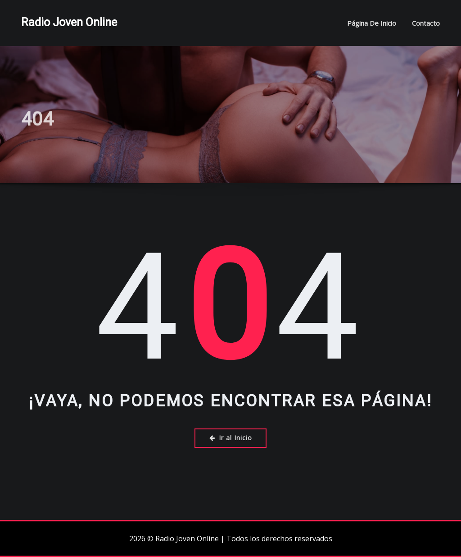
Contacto (426, 23)
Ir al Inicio (230, 437)
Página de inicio (371, 23)
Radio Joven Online (69, 22)
